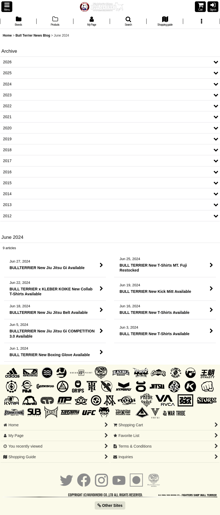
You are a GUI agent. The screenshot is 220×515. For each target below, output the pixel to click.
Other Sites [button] (110, 505)
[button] (6, 6)
